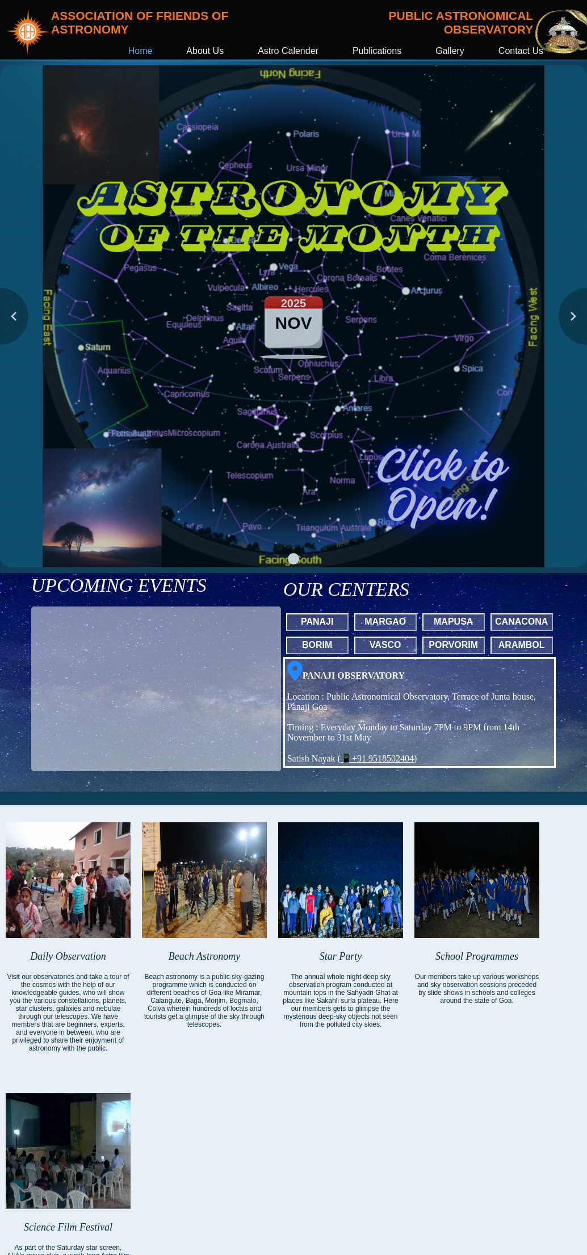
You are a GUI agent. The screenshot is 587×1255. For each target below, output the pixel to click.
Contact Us (520, 51)
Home (140, 51)
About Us (205, 51)
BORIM (317, 645)
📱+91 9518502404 (377, 758)
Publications (377, 51)
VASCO (385, 645)
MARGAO (385, 621)
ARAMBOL (521, 645)
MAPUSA (453, 621)
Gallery (449, 51)
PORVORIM (453, 645)
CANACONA (521, 621)
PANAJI (317, 621)
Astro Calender (288, 51)
